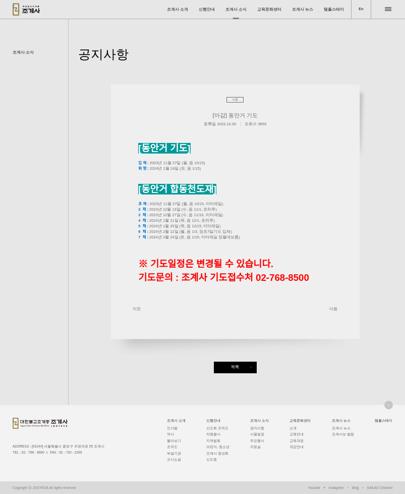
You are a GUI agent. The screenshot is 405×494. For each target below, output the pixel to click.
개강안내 (297, 447)
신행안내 (207, 9)
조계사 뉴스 (302, 9)
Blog (355, 487)
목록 (235, 367)
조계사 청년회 (217, 453)
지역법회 (213, 440)
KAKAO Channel (379, 487)
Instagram (336, 487)
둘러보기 (174, 440)
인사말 (172, 428)
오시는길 (174, 459)
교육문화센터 (269, 9)
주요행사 (257, 440)
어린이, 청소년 (217, 447)
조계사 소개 (177, 9)
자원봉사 (213, 434)
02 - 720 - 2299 (70, 452)
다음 (333, 309)
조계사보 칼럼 (343, 434)
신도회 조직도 (217, 428)
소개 (293, 428)
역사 (170, 434)
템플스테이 (334, 9)
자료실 (255, 447)
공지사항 (257, 428)
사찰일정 (257, 434)
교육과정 (297, 440)
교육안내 (297, 434)
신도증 (211, 459)
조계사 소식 (236, 9)
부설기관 (174, 453)
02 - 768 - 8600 (33, 452)
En (361, 9)
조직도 (172, 447)
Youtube (314, 487)
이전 (137, 309)
